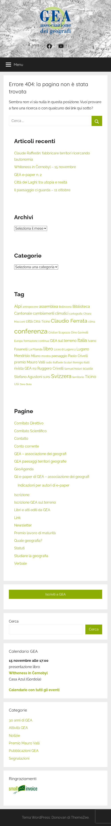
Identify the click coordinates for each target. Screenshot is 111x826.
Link (17, 518)
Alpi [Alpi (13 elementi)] (18, 306)
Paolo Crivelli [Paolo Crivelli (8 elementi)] (78, 356)
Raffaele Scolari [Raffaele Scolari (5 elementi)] (62, 362)
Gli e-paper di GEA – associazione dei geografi (51, 477)
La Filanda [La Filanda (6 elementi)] (35, 349)
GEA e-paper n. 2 (28, 175)
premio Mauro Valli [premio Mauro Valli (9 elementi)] (29, 362)
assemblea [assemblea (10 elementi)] (48, 306)
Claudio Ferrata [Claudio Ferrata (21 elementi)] (69, 321)
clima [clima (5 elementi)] (91, 321)
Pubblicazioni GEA (23, 751)
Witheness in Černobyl (28, 673)
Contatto (21, 438)
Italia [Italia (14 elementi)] (82, 340)
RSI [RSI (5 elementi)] (34, 368)
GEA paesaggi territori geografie (40, 461)
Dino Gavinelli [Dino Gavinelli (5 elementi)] (79, 332)
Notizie (14, 735)
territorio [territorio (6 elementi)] (78, 377)
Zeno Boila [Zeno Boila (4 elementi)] (26, 384)
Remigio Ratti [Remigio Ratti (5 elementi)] (81, 362)
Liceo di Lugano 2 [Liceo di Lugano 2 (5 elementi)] (65, 349)
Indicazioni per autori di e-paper (43, 485)
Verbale (20, 563)
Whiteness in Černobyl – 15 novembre (45, 167)
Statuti (19, 548)
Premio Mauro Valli (24, 743)
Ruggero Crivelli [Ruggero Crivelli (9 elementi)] (50, 368)
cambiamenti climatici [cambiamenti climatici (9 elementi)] (50, 313)
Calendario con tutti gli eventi (34, 690)
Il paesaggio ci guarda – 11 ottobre (42, 190)
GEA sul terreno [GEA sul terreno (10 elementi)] (63, 340)
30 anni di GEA (20, 720)
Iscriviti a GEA (55, 594)
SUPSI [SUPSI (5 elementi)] (46, 377)
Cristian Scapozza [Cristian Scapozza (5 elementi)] (59, 332)
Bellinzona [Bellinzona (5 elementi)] (65, 306)
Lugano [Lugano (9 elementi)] (83, 349)
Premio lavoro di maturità (35, 533)
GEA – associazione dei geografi (40, 454)
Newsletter (23, 525)
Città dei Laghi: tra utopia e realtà (40, 182)
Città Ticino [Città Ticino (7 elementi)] (42, 321)
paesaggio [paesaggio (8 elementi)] (59, 356)
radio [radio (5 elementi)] (49, 362)
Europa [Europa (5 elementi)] (18, 341)
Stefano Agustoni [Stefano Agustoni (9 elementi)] (28, 377)
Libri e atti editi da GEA (32, 510)
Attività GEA (18, 728)
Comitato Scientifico (30, 431)
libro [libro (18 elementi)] (48, 348)
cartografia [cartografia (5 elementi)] (75, 313)
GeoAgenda (24, 469)
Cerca (14, 621)
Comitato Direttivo (29, 423)
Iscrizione (21, 495)
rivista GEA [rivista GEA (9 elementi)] (23, 368)
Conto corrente (26, 446)
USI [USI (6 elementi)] (16, 384)
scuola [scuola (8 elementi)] (88, 369)
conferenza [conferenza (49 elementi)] (31, 331)
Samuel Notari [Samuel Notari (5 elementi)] (73, 368)
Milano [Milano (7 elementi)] (35, 356)
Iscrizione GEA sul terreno (35, 502)
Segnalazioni (19, 758)
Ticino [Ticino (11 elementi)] (90, 376)
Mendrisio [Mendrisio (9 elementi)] (22, 356)
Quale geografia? (28, 540)
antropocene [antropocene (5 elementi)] (30, 306)
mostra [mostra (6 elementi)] (46, 356)
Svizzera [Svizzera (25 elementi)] (61, 376)
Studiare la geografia (31, 556)
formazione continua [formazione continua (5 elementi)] (36, 341)
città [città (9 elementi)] (29, 321)
